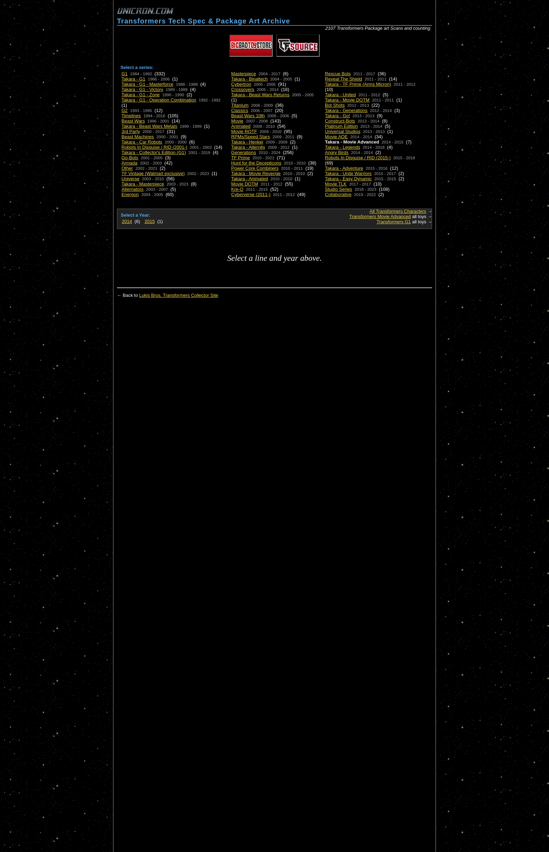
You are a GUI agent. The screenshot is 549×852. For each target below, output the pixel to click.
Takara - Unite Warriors (348, 173)
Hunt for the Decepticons (256, 163)
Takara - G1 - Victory (142, 89)
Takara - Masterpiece (142, 184)
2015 (150, 221)
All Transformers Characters (398, 211)
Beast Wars (133, 121)
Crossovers (242, 89)
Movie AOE (336, 136)
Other (127, 168)
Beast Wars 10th (248, 115)
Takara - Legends (342, 147)
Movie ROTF (244, 131)
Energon (130, 194)
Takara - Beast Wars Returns (260, 94)
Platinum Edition (341, 126)
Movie (237, 121)
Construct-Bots (340, 121)
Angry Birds (336, 152)
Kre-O (237, 189)
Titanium (239, 105)
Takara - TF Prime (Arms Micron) (358, 84)
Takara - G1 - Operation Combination (158, 100)
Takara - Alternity (248, 147)
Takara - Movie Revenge (255, 173)
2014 (127, 221)
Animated (240, 126)
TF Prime (240, 157)
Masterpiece (243, 73)
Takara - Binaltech (249, 79)
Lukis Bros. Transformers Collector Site (178, 295)
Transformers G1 (394, 221)
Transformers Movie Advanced (380, 216)
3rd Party (130, 131)
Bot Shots (335, 105)
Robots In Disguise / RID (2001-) (154, 147)
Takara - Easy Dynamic (348, 178)
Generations (243, 152)
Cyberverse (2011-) (250, 194)
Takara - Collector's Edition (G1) (153, 152)
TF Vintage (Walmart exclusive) (153, 173)
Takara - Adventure (344, 168)
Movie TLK (336, 184)
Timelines (131, 115)
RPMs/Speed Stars (250, 136)
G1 (124, 73)
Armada (129, 163)
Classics (239, 110)
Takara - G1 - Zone (140, 94)
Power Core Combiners (254, 168)
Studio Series (338, 189)
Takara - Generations (346, 110)
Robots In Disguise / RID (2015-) (358, 157)
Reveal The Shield (343, 79)
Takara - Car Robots (141, 142)
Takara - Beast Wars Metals (149, 126)
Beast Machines (137, 136)
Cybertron (241, 84)
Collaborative (338, 194)
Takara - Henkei (247, 142)
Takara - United (340, 94)
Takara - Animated (249, 178)
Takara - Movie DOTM (347, 100)
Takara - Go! (337, 115)
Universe (130, 178)
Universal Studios (342, 131)
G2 (124, 110)
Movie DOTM (244, 184)
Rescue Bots (338, 73)
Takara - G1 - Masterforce (147, 84)
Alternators (132, 189)
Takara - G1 (133, 79)
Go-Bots (129, 157)
